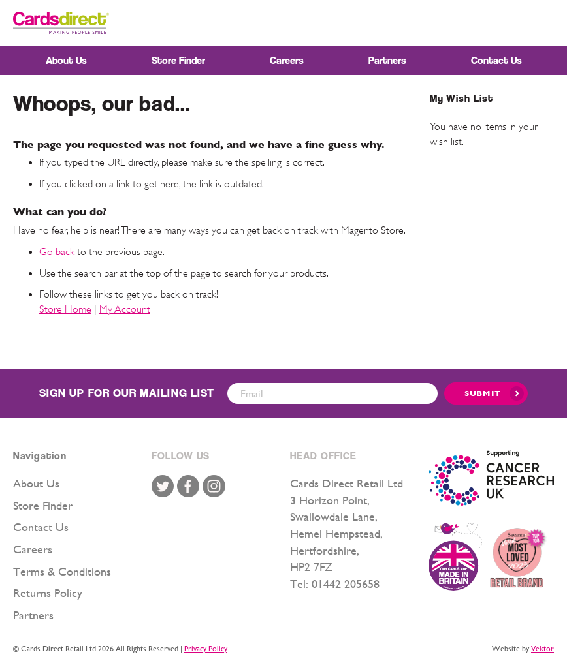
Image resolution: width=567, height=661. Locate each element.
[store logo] (61, 23)
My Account (124, 309)
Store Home (65, 309)
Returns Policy (47, 593)
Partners (33, 615)
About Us (36, 483)
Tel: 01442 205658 (335, 584)
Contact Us (41, 527)
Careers (32, 549)
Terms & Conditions (62, 571)
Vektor (542, 648)
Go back (56, 252)
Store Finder (43, 505)
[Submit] (486, 393)
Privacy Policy (205, 648)
